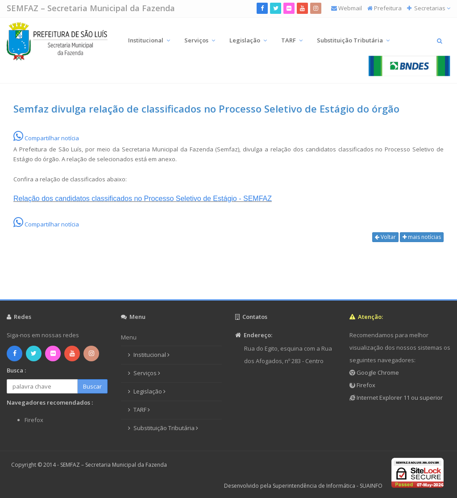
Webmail (350, 8)
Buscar (92, 386)
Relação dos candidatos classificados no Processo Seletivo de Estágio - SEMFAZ (142, 198)
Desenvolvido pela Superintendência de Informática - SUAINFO (303, 486)
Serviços (199, 40)
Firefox (365, 385)
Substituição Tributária (353, 40)
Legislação (248, 40)
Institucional (149, 40)
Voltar (385, 237)
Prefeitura (388, 8)
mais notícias (422, 237)
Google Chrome (377, 372)
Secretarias (431, 8)
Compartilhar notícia (46, 138)
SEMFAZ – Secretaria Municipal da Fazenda (91, 8)
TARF (292, 40)
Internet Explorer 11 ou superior (399, 397)
